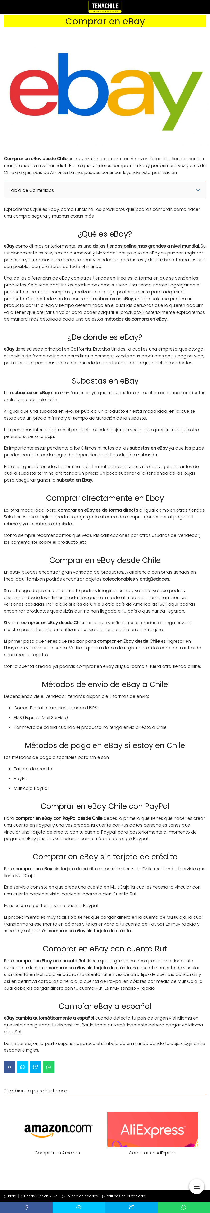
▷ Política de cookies (80, 1196)
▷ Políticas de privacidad (123, 1196)
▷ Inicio (10, 1196)
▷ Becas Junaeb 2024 (39, 1196)
